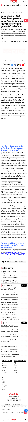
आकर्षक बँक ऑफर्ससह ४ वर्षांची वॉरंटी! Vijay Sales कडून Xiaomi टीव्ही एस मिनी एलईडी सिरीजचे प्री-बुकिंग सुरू (10, 303)
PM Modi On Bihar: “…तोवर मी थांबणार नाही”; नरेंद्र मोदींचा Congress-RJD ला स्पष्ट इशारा (14, 245)
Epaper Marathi (12, 406)
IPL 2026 (20, 8)
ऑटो (3, 379)
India (10, 12)
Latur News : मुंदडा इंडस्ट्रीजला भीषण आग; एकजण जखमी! (9, 340)
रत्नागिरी (16, 370)
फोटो (3, 384)
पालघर (15, 372)
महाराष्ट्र (14, 5)
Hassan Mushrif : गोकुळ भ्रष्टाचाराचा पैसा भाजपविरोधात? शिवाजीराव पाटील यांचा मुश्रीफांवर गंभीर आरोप (9, 350)
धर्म (2, 378)
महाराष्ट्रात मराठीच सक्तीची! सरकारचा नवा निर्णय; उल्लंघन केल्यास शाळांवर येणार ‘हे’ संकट (9, 298)
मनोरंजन (4, 367)
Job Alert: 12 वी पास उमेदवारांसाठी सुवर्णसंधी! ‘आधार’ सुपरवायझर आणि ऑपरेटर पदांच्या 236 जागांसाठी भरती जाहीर (9, 313)
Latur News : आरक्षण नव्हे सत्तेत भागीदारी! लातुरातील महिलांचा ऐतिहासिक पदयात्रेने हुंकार (9, 326)
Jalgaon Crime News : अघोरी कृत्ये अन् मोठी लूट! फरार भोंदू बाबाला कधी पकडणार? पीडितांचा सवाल (10, 355)
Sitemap (3, 409)
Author (8, 409)
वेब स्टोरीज (4, 372)
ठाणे (15, 367)
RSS (25, 406)
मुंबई (17, 5)
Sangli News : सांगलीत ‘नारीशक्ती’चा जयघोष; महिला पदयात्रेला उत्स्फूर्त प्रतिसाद (9, 335)
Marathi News (4, 12)
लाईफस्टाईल (4, 365)
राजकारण (8, 5)
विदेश (3, 364)
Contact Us (7, 404)
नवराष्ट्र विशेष (5, 386)
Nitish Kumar (22, 261)
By (4, 41)
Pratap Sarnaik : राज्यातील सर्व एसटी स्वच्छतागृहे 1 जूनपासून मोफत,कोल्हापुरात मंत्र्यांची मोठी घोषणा (9, 330)
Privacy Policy (19, 404)
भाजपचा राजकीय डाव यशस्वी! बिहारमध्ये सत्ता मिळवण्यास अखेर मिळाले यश (10, 272)
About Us (13, 404)
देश (4, 5)
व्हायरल (3, 383)
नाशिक (15, 369)
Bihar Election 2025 (12, 261)
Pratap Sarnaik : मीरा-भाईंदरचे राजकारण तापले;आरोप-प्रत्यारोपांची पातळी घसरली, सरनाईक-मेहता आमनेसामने (10, 345)
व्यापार (3, 370)
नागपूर (23, 5)
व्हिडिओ (3, 389)
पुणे (20, 5)
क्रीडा (3, 369)
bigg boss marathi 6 (12, 8)
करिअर (3, 381)
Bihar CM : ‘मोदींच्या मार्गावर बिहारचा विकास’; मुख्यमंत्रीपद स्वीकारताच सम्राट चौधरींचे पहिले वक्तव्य (11, 276)
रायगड (15, 374)
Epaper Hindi (20, 406)
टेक (2, 387)
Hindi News (4, 406)
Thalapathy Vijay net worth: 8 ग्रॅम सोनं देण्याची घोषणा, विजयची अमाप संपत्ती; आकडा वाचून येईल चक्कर (10, 293)
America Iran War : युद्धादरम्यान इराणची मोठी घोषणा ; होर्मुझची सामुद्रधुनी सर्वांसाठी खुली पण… (9, 318)
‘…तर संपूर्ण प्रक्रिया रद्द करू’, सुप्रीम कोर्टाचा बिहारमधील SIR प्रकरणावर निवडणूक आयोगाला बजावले (12, 148)
